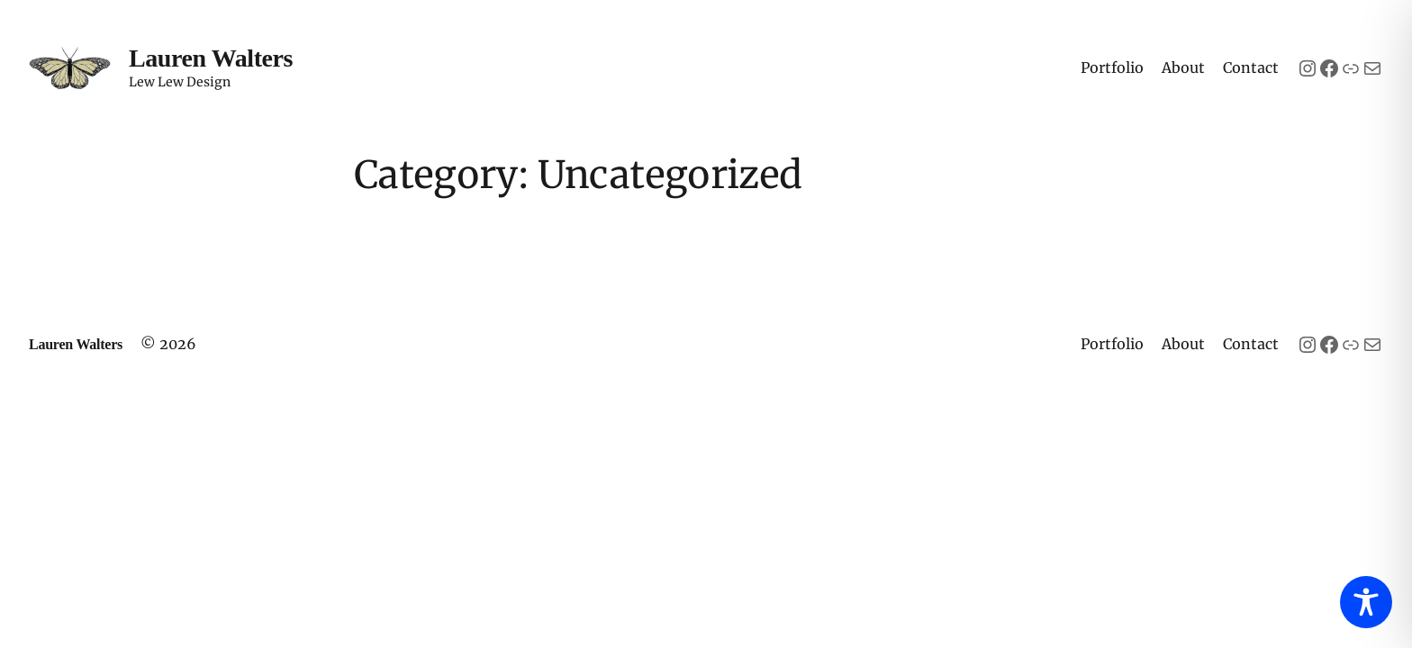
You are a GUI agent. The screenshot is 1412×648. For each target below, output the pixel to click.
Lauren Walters (211, 58)
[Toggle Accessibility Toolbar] (1366, 602)
